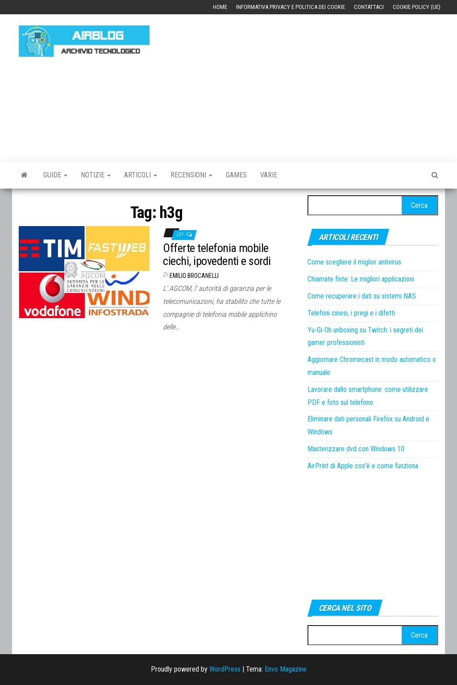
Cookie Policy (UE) (416, 7)
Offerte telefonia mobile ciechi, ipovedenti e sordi (216, 254)
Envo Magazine (286, 669)
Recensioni (191, 175)
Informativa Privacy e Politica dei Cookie (290, 7)
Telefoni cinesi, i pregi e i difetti (351, 313)
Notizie (96, 175)
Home (220, 7)
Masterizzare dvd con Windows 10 (355, 449)
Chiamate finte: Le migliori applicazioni (360, 279)
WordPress (225, 669)
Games (236, 175)
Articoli (140, 175)
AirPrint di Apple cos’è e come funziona (362, 466)
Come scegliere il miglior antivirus (354, 262)
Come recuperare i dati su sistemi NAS (361, 296)
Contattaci (369, 7)
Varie (268, 175)
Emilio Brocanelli (194, 275)
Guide (55, 175)
